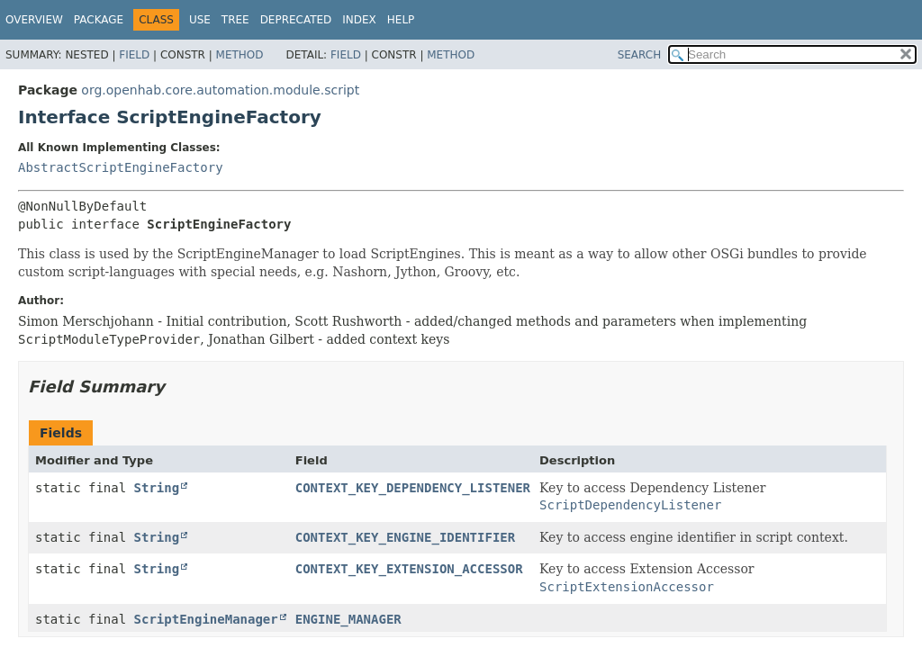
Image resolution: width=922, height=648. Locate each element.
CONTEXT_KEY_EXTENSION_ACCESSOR (409, 569)
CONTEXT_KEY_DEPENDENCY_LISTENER (412, 488)
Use (200, 20)
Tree (235, 20)
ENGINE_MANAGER (348, 619)
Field (134, 55)
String (157, 488)
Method (240, 55)
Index (359, 20)
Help (401, 20)
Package (98, 20)
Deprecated (296, 20)
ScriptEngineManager (206, 619)
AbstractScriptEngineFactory (120, 167)
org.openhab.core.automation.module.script (220, 90)
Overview (34, 20)
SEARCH (640, 55)
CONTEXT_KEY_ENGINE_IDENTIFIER (405, 537)
